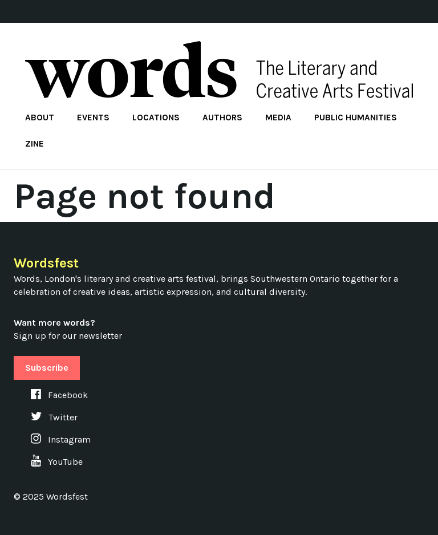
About (39, 117)
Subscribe (46, 367)
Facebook (59, 395)
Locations (156, 117)
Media (278, 117)
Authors (222, 117)
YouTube (57, 461)
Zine (34, 144)
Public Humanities (355, 117)
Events (93, 117)
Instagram (61, 439)
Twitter (54, 417)
